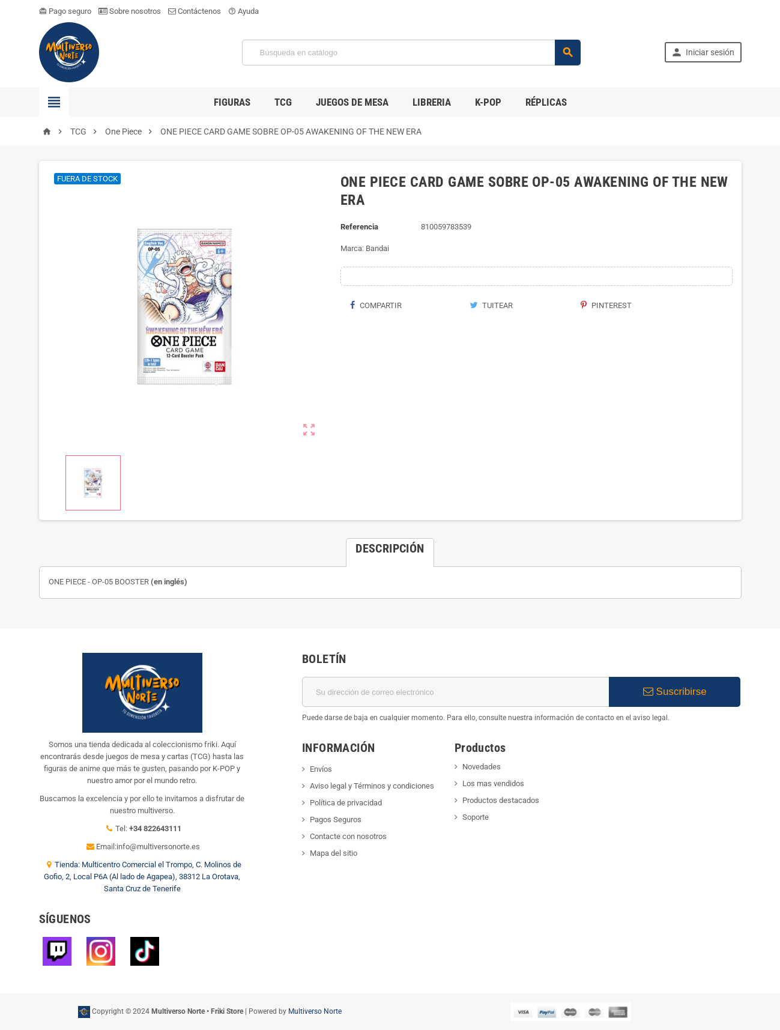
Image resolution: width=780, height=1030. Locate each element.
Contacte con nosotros (348, 836)
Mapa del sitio (333, 853)
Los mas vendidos (493, 783)
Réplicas (546, 102)
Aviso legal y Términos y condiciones (372, 785)
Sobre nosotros (129, 11)
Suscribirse (675, 691)
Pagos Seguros (335, 819)
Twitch (57, 951)
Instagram (101, 951)
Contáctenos (194, 11)
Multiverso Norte (315, 1011)
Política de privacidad (346, 802)
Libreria (432, 102)
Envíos (321, 769)
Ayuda (243, 11)
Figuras (232, 102)
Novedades (481, 766)
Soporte (475, 817)
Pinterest (606, 305)
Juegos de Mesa (352, 102)
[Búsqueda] (410, 52)
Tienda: (68, 864)
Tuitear (491, 305)
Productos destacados (500, 800)
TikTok (145, 951)
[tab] (390, 547)
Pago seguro (65, 11)
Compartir (375, 305)
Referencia (359, 226)
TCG (283, 102)
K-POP (488, 102)
